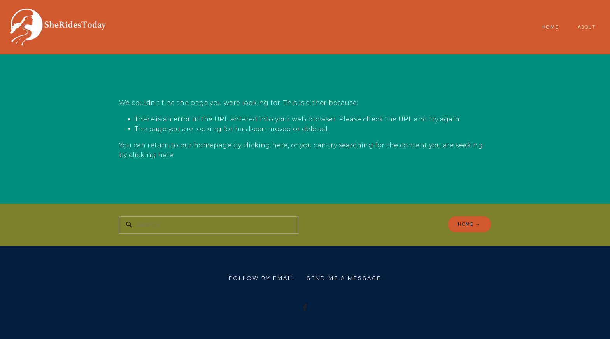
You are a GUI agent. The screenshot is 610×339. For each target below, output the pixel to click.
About (587, 27)
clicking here (265, 145)
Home (550, 27)
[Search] (208, 225)
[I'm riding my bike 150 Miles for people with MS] (305, 307)
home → (469, 224)
